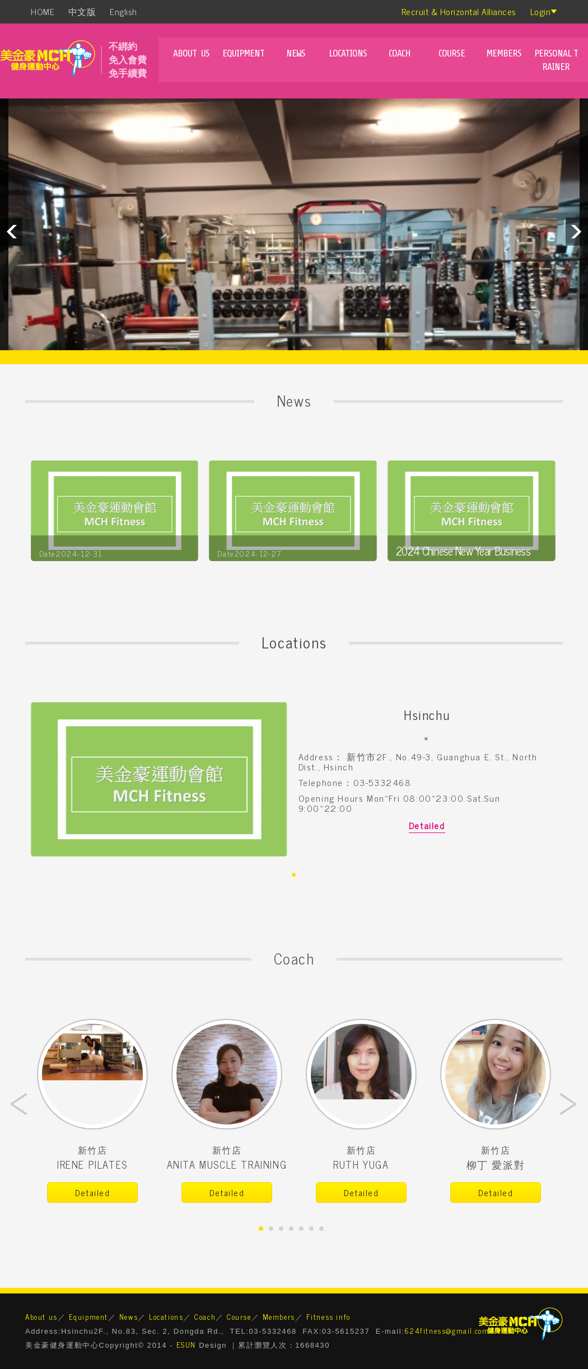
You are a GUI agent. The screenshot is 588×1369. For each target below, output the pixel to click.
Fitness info (328, 1317)
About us (191, 53)
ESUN (186, 1345)
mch (51, 60)
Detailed (427, 825)
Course (451, 53)
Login (540, 11)
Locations (348, 53)
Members (503, 53)
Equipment (243, 53)
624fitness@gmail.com (446, 1331)
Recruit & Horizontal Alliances (459, 11)
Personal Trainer (556, 60)
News (295, 53)
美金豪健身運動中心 (521, 1323)
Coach (399, 53)
